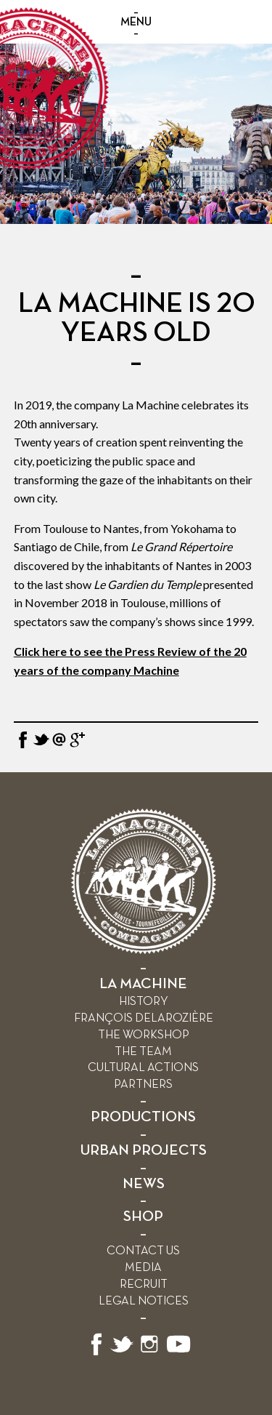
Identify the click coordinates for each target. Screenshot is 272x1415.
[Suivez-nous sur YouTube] (179, 1352)
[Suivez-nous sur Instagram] (149, 1352)
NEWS (144, 1184)
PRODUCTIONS (143, 1117)
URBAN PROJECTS (144, 1150)
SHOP (143, 1216)
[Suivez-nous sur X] (121, 1352)
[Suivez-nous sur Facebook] (96, 1352)
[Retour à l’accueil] (143, 950)
